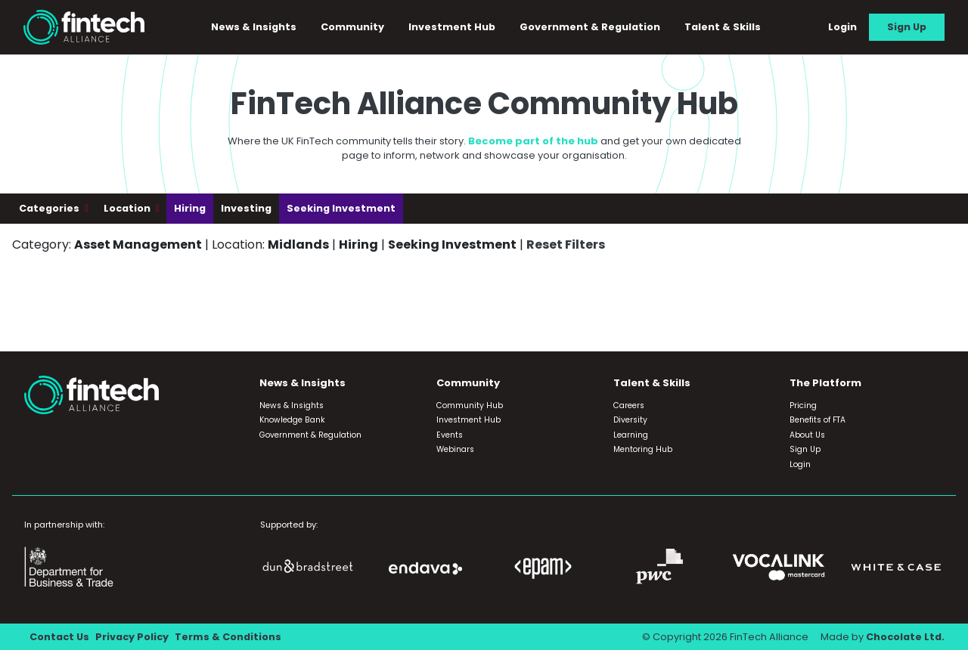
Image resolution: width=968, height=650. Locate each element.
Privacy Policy (132, 636)
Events (449, 435)
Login (842, 26)
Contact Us (59, 636)
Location (128, 208)
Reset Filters (565, 244)
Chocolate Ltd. (905, 636)
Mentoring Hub (642, 449)
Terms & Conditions (228, 636)
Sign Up (906, 26)
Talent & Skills (723, 26)
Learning (630, 435)
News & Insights (254, 26)
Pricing (803, 405)
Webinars (455, 449)
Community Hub (469, 405)
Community (353, 26)
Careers (628, 405)
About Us (807, 435)
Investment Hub (452, 26)
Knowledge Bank (292, 420)
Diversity (630, 420)
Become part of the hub (533, 141)
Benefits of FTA (817, 420)
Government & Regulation (590, 26)
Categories (50, 208)
